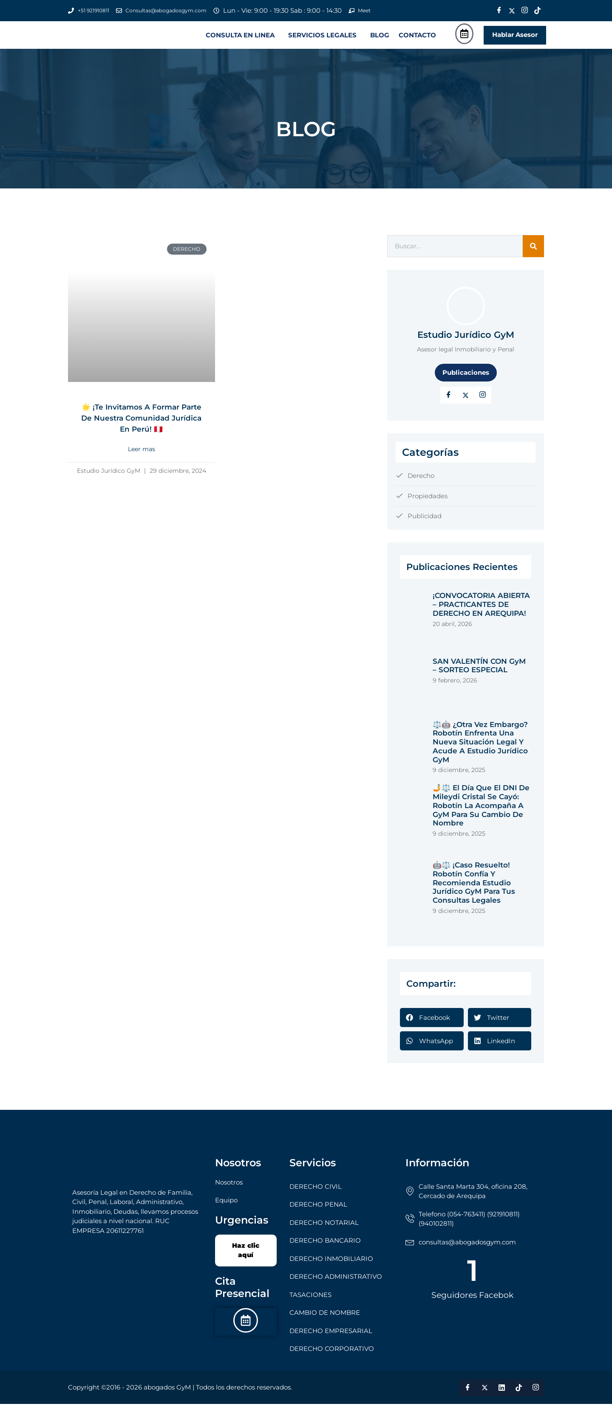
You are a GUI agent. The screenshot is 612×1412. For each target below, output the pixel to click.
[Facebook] (499, 10)
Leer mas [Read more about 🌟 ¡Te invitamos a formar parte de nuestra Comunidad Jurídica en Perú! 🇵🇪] (141, 468)
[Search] (533, 255)
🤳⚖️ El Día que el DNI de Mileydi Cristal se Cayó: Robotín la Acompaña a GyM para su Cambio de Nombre (481, 814)
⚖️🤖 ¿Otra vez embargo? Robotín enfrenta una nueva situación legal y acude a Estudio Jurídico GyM (480, 750)
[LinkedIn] (482, 403)
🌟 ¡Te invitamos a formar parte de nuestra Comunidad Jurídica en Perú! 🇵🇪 (141, 431)
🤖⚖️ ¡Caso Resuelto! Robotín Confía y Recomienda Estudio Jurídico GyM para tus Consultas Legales (474, 891)
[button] (242, 39)
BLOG (379, 39)
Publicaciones (465, 380)
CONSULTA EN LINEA (240, 39)
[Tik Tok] (537, 10)
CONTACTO (417, 39)
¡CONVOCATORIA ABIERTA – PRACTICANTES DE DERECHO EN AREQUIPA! (481, 613)
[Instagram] (524, 10)
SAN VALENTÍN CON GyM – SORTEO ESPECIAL (479, 673)
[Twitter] (511, 10)
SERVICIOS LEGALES (322, 39)
